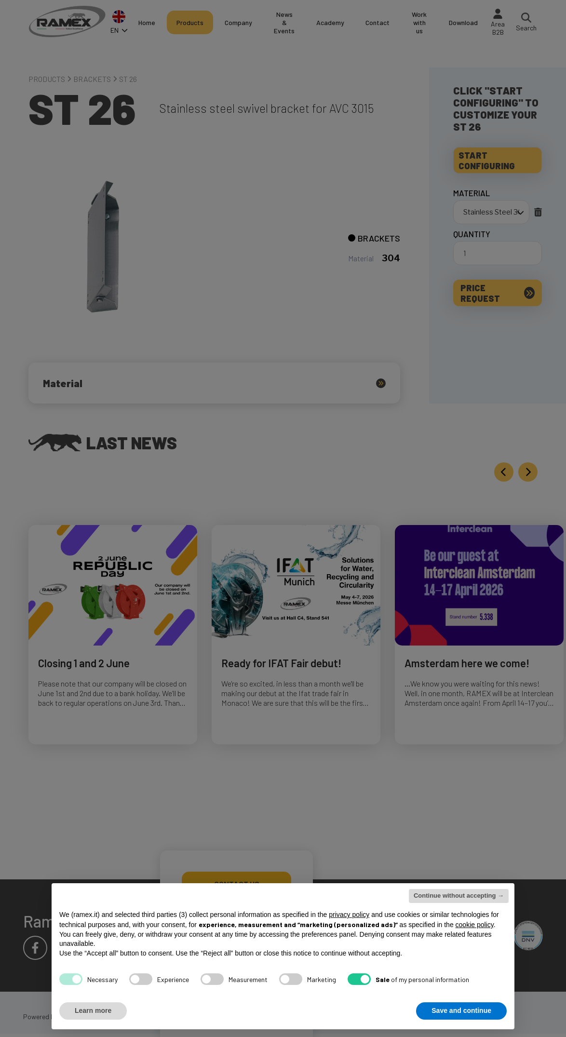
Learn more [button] (93, 1010)
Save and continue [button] (461, 1010)
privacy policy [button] (349, 914)
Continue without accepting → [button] (459, 895)
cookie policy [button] (475, 925)
